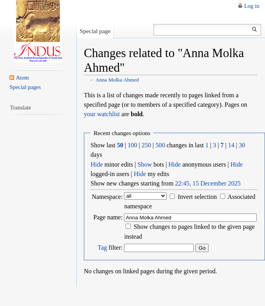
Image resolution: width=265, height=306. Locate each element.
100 (132, 145)
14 (231, 145)
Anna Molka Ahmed (117, 80)
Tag (102, 247)
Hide (97, 164)
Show (144, 164)
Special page (95, 31)
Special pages (25, 87)
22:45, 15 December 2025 (208, 183)
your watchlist (102, 114)
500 (160, 145)
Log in (251, 6)
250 (146, 145)
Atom (22, 77)
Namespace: (107, 196)
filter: (110, 247)
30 (242, 145)
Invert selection (197, 196)
